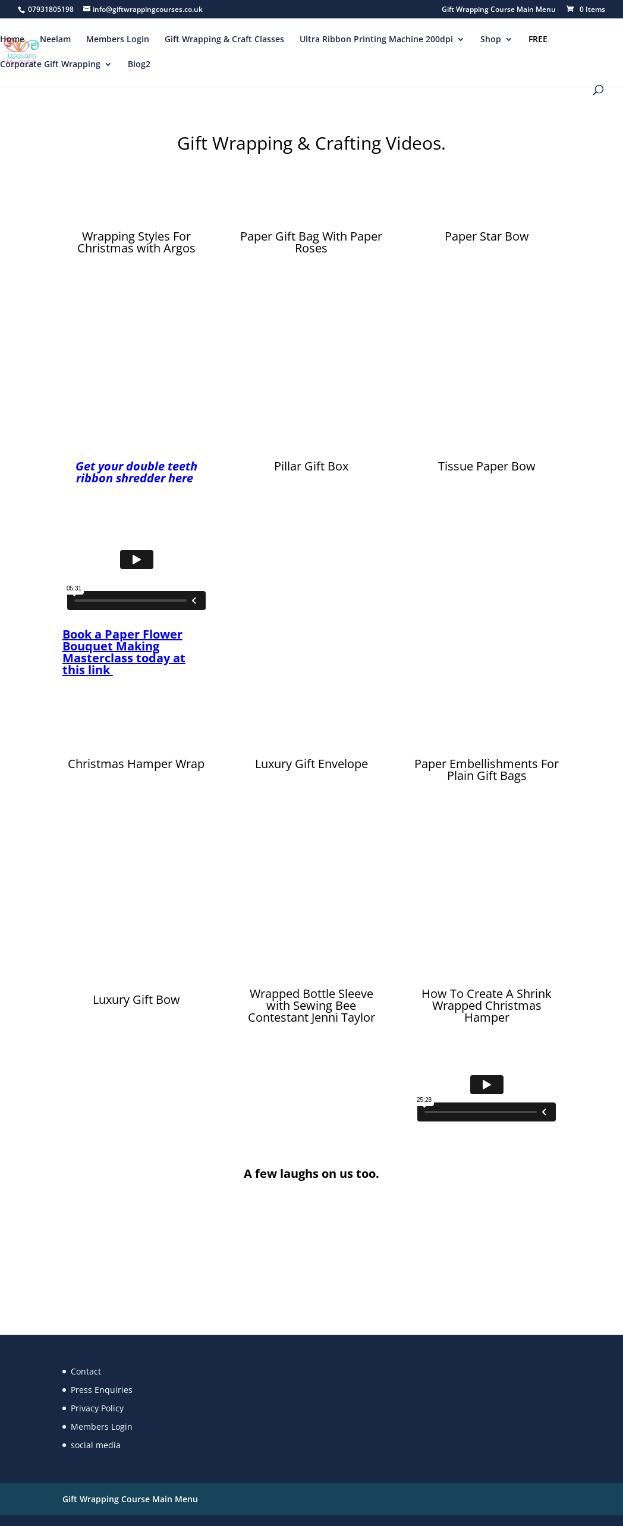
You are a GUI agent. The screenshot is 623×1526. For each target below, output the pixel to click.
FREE (538, 40)
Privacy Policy (97, 1408)
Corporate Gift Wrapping (50, 64)
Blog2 (139, 64)
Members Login (117, 40)
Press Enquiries (102, 1389)
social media (96, 1445)
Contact (86, 1371)
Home (12, 40)
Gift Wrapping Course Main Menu (499, 10)
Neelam (55, 40)
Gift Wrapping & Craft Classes (224, 40)
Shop (490, 40)
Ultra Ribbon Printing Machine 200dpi (376, 40)
